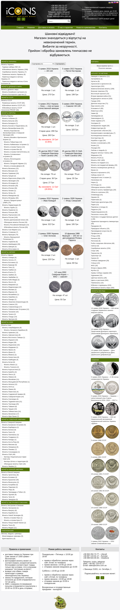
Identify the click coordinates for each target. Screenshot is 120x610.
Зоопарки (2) (95, 123)
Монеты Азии (6, 325)
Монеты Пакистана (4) (10, 392)
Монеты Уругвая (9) (9, 494)
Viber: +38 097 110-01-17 (59, 14)
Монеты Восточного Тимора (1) (13, 337)
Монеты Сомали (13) (9, 304)
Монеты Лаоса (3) (8, 374)
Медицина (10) (96, 155)
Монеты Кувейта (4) (9, 372)
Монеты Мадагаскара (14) (11, 287)
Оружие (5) (95, 197)
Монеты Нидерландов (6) (11, 205)
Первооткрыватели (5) (99, 212)
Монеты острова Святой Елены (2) (16, 152)
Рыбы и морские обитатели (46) (102, 243)
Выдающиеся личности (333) (101, 98)
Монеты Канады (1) (8, 439)
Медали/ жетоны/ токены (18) (101, 153)
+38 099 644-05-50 (59, 10)
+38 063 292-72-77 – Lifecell (95, 554)
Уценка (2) (95, 258)
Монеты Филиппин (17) (10, 414)
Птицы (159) (95, 236)
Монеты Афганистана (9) (10, 335)
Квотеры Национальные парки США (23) (14, 458)
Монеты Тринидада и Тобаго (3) (13, 492)
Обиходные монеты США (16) (14, 464)
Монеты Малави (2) (9, 289)
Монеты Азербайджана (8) (11, 327)
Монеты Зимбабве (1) (9, 277)
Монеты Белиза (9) (8, 430)
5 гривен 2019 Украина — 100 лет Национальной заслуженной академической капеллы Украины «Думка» (103, 420)
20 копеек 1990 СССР (99, 508)
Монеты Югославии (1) (10, 249)
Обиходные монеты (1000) (101, 187)
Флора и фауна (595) (98, 268)
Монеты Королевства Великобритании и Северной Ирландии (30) (13, 133)
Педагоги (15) (96, 209)
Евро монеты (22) (97, 106)
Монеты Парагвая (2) (9, 487)
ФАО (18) (94, 265)
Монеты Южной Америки (10, 472)
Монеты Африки (7, 255)
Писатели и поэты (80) (99, 214)
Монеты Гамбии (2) (8, 270)
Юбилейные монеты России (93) (15, 227)
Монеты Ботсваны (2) (9, 262)
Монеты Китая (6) (8, 362)
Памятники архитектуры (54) (101, 202)
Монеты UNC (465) (98, 160)
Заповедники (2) (97, 116)
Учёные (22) (95, 263)
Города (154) (95, 101)
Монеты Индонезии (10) (10, 345)
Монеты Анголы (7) (8, 260)
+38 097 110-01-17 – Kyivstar (95, 556)
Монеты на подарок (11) (100, 163)
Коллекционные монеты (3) (101, 135)
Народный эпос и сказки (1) (101, 177)
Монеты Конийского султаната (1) (14, 92)
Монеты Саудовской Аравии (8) (13, 394)
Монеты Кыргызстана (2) (10, 369)
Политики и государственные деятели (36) (104, 218)
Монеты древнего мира (9, 89)
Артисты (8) (95, 81)
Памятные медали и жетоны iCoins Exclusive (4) (14, 82)
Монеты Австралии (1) (10, 508)
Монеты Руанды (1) (8, 299)
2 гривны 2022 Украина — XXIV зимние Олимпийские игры (102, 542)
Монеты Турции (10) (9, 409)
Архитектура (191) (97, 86)
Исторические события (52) (101, 130)
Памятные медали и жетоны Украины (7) (12, 78)
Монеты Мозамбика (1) (10, 294)
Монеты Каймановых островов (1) (16, 144)
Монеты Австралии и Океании (12, 505)
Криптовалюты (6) (8, 538)
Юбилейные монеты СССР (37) (13, 105)
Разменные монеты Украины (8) (13, 74)
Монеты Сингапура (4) (10, 399)
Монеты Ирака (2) (8, 352)
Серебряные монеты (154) (100, 248)
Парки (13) (95, 204)
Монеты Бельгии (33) (9, 121)
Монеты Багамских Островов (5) (13, 425)
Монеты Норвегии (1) (9, 210)
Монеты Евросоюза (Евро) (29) (13, 178)
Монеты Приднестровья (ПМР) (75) (12, 201)
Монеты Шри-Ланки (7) (10, 416)
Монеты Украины (7, 64)
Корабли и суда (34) (98, 140)
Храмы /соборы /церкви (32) (101, 273)
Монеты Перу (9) (7, 489)
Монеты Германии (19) (10, 173)
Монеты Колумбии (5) (9, 485)
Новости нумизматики (85, 28)
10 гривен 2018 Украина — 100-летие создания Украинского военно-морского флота (105, 310)
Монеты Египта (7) (8, 272)
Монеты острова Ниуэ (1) (12, 518)
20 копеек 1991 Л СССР (100, 474)
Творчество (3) (96, 253)
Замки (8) (94, 113)
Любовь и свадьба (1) (99, 150)
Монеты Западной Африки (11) (15, 163)
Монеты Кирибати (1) (9, 513)
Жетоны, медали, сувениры (11, 534)
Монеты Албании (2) (9, 118)
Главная (20, 28)
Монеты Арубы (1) (10, 207)
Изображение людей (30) (100, 126)
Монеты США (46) (8, 454)
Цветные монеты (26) (99, 278)
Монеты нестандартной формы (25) (104, 165)
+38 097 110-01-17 (59, 8)
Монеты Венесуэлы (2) (10, 482)
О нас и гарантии (65, 28)
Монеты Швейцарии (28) (10, 244)
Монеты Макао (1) (10, 364)
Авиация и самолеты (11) (100, 76)
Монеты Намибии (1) (9, 297)
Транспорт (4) (96, 256)
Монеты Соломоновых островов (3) (11, 155)
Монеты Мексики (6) (9, 444)
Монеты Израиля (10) (9, 340)
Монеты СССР (6, 100)
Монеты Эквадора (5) (9, 499)
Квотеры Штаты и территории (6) (15, 461)
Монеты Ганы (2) (7, 267)
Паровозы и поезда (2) (99, 207)
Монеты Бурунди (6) (9, 265)
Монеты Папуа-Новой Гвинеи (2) (13, 523)
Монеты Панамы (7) (9, 449)
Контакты (103, 28)
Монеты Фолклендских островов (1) (12, 160)
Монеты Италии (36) (9, 188)
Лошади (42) (95, 148)
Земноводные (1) (97, 118)
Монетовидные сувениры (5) (12, 536)
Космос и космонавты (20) (100, 143)
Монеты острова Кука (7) (12, 520)
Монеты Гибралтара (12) (12, 142)
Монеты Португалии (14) (10, 215)
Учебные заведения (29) (100, 260)
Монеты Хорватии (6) (9, 242)
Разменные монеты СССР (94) (13, 103)
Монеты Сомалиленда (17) (11, 307)
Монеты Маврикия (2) (9, 285)
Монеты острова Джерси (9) (13, 166)
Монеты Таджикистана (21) (11, 401)
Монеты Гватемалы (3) (10, 435)
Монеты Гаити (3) (8, 432)
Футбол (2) (95, 270)
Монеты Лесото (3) (8, 282)
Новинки (31, 28)
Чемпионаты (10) (97, 283)
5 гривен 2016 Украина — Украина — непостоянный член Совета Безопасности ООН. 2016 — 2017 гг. (104, 398)
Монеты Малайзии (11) (10, 379)
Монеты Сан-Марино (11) (11, 230)
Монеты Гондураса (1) (9, 437)
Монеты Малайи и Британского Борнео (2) (15, 138)
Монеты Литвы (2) (8, 193)
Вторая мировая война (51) (101, 96)
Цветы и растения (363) (99, 280)
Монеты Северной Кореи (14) (12, 397)
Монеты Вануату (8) (9, 510)
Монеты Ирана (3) (8, 350)
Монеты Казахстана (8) (10, 357)
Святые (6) (95, 246)
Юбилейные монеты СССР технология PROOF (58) (11, 109)
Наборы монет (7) (97, 175)
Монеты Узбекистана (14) (11, 411)
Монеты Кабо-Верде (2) (10, 280)
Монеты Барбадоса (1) (10, 427)
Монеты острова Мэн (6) (12, 149)
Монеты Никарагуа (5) (9, 447)
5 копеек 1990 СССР (98, 440)
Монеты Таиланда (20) (10, 404)
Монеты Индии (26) (8, 342)
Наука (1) (94, 182)
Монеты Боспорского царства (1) (13, 94)
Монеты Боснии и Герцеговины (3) (14, 126)
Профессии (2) (96, 233)
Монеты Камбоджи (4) (9, 360)
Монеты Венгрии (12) (9, 171)
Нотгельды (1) (96, 185)
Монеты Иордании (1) (9, 347)
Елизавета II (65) (97, 108)
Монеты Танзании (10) (10, 312)
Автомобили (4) (96, 79)
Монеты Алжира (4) (8, 257)
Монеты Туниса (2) (8, 314)
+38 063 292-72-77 (59, 6)
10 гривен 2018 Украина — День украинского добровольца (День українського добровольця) (103, 352)
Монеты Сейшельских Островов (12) (15, 309)
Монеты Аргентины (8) (10, 475)
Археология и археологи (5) (101, 84)
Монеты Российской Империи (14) (16, 225)
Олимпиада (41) (97, 195)
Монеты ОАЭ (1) (7, 387)
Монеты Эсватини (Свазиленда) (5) (14, 302)
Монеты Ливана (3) (8, 377)
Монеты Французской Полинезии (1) (11, 238)
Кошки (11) (95, 145)
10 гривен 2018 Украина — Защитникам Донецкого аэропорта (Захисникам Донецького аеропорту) (104, 331)
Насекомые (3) (96, 180)
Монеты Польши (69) (9, 212)
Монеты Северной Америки (11, 422)
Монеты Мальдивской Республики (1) (15, 382)
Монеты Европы (7, 116)
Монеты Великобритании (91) (12, 128)
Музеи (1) (94, 170)
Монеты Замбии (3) (8, 275)
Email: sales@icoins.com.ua (59, 16)
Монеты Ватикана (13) (10, 168)
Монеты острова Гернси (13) (14, 147)
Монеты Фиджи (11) (9, 528)
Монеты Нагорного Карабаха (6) (15, 330)
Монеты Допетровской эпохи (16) (15, 220)
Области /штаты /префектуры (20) (103, 190)
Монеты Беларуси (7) (9, 123)
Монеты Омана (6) (8, 389)
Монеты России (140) (9, 217)
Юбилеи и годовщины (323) (101, 285)
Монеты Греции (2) (8, 176)
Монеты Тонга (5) (8, 525)
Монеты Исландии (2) (9, 183)
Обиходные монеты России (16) (15, 222)
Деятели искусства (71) (99, 103)
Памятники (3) (96, 200)
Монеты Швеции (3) (9, 246)
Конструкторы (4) (97, 138)
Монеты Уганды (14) (9, 317)
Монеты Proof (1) (97, 158)
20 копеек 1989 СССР (99, 524)
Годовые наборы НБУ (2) (10, 67)
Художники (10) (96, 275)
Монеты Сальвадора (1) (10, 452)
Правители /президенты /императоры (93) (105, 222)
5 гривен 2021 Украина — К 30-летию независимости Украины (104, 378)
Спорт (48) (95, 251)
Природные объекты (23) (100, 228)
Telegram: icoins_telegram (59, 12)
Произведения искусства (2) (101, 231)
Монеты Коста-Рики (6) (10, 442)
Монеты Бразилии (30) (10, 480)
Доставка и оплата (46, 28)
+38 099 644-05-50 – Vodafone (96, 558)
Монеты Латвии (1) (8, 190)
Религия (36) (95, 238)
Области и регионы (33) (99, 192)
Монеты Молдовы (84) (10, 198)
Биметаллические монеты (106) (102, 89)
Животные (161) (97, 111)
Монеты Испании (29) (9, 186)
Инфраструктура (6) (98, 128)
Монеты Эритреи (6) (9, 319)
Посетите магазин (105, 68)
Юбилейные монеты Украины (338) (14, 69)
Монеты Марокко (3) (9, 292)
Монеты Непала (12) (9, 384)
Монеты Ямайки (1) (8, 466)
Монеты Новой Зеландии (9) (12, 515)
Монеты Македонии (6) (10, 195)
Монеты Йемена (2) (9, 355)
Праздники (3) (96, 226)
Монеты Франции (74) (9, 235)
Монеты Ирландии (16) (10, 181)
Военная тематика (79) (99, 91)
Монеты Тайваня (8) (9, 406)
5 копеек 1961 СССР (98, 457)
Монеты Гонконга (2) (11, 367)
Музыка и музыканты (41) (100, 172)
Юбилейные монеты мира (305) (102, 288)
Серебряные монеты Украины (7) (13, 72)
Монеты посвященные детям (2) (103, 167)
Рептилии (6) (95, 241)
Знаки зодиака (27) (98, 121)
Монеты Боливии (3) (9, 477)
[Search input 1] (57, 21)
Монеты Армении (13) (9, 332)
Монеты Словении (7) (9, 232)
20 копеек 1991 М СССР (100, 491)
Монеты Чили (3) (8, 497)
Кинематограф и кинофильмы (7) (103, 133)
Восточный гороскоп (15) (100, 94)
